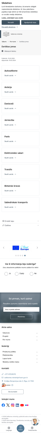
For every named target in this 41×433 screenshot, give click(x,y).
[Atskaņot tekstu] (10, 51)
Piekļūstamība (8, 355)
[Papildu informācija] (12, 385)
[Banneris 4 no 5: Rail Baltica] (20, 248)
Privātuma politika (9, 352)
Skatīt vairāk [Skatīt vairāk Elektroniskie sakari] (8, 158)
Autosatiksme (10, 70)
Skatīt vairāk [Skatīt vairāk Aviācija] (8, 92)
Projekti (5, 336)
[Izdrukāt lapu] (20, 221)
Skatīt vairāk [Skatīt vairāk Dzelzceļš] (8, 108)
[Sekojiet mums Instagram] (12, 405)
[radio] (7, 273)
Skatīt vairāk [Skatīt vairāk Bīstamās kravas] (8, 191)
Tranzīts (8, 169)
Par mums (6, 340)
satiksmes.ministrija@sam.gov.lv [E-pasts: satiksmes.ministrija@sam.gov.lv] (16, 378)
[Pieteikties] (21, 316)
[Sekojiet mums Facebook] (3, 405)
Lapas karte (7, 358)
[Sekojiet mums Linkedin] (17, 405)
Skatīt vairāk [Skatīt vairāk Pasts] (8, 141)
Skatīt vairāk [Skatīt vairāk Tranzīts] (8, 174)
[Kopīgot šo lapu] (20, 225)
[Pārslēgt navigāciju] (20, 428)
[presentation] (18, 284)
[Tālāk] (37, 248)
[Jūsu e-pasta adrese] (21, 309)
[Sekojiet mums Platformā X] (8, 405)
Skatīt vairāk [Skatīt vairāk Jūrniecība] (8, 125)
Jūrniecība (9, 120)
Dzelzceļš (8, 103)
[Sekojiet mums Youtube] (22, 405)
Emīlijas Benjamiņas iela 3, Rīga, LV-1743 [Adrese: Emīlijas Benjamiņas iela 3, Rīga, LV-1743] (19, 381)
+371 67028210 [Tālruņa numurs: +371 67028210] (10, 374)
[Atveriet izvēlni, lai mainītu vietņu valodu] (9, 429)
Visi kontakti (12, 392)
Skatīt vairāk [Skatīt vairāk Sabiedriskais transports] (8, 207)
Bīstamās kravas (12, 186)
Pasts (7, 136)
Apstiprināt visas (30, 22)
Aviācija (8, 87)
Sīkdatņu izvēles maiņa (11, 362)
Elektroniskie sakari (13, 153)
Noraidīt (11, 22)
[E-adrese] (6, 385)
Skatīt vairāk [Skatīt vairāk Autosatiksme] (8, 75)
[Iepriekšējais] (3, 248)
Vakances (6, 333)
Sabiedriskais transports (16, 202)
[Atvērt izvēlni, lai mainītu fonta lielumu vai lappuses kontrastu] (32, 429)
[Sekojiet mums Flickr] (26, 405)
